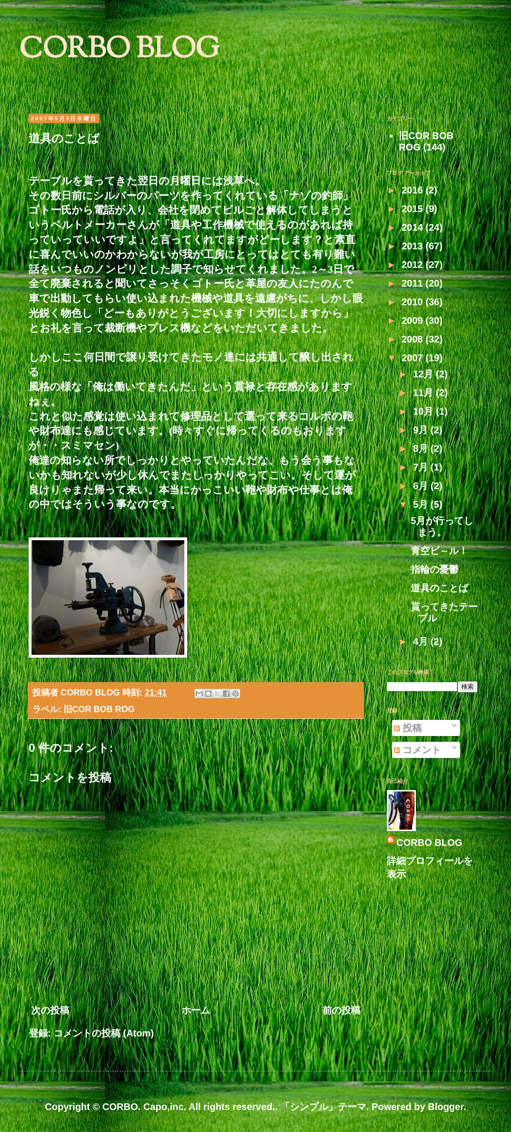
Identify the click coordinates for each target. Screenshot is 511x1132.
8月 (422, 448)
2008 (414, 339)
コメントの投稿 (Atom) (103, 1033)
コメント (417, 750)
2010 (414, 302)
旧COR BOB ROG (99, 709)
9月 (422, 430)
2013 (414, 246)
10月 (424, 411)
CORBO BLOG (119, 50)
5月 (422, 504)
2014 (414, 227)
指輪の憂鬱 (434, 569)
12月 (424, 374)
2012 (414, 264)
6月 (422, 486)
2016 (414, 190)
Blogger (445, 1106)
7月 (422, 467)
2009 (414, 320)
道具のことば (439, 588)
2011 (414, 283)
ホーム (195, 1010)
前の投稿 (341, 1010)
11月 (424, 392)
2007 (414, 357)
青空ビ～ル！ (439, 550)
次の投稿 (50, 1010)
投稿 (408, 728)
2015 (414, 208)
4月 (422, 641)
